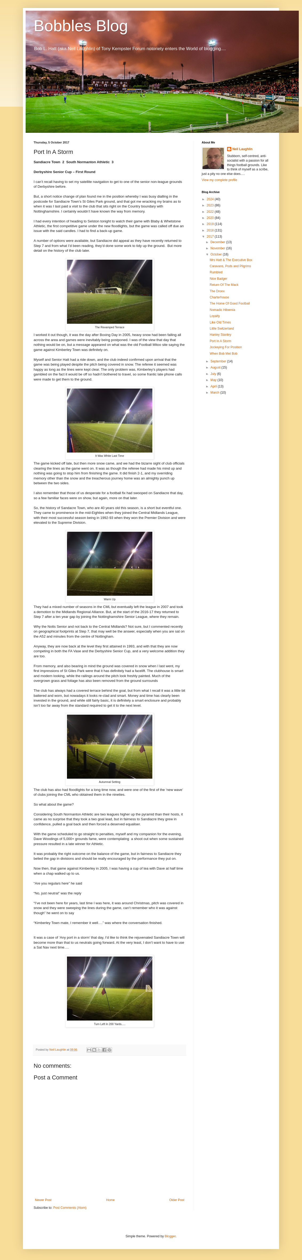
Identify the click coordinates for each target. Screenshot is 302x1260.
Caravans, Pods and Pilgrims (230, 266)
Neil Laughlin (242, 149)
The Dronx (217, 291)
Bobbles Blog (81, 26)
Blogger (170, 1236)
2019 (211, 224)
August (215, 367)
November (218, 248)
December (218, 242)
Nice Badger (218, 279)
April (214, 386)
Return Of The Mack (224, 285)
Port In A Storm (220, 341)
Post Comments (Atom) (69, 1208)
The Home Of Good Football (230, 303)
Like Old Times (220, 322)
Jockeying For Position (226, 347)
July (213, 374)
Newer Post (43, 1200)
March (215, 392)
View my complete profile (219, 180)
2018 (211, 230)
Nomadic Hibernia (222, 310)
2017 (211, 236)
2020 (211, 218)
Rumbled (216, 272)
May (213, 380)
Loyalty (215, 316)
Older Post (176, 1200)
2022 (211, 212)
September (218, 361)
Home (110, 1200)
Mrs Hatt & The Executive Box (231, 260)
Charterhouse (219, 297)
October (216, 254)
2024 (211, 199)
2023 (211, 205)
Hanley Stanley (220, 335)
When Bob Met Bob (223, 353)
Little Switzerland (222, 328)
